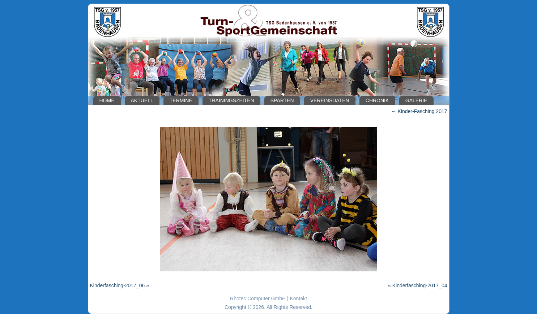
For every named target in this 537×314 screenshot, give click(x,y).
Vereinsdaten (329, 100)
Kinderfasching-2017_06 (117, 285)
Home (107, 100)
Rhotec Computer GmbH (258, 298)
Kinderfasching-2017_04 (419, 285)
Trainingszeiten (231, 100)
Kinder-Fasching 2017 (419, 111)
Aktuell (142, 100)
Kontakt (298, 298)
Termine (181, 100)
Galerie (416, 100)
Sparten (282, 100)
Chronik (377, 100)
